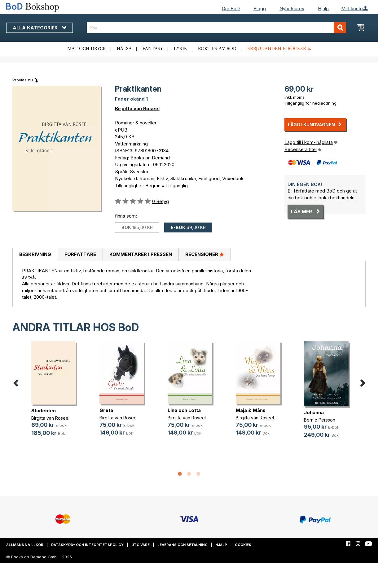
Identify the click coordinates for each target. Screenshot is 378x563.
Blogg (259, 8)
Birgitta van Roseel (137, 108)
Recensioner (204, 254)
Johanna (314, 412)
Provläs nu (22, 79)
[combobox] (216, 27)
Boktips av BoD (217, 49)
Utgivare (140, 545)
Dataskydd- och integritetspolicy (87, 545)
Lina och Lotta (184, 410)
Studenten (43, 411)
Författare (80, 254)
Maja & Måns (251, 410)
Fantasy (153, 49)
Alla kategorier (39, 28)
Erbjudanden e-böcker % (279, 49)
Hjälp (323, 8)
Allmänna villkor (24, 545)
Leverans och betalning (182, 545)
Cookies (243, 545)
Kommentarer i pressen (140, 254)
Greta (106, 410)
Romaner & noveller (135, 123)
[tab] (35, 255)
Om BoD (231, 8)
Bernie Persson (319, 419)
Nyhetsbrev (291, 8)
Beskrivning (35, 254)
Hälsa (124, 49)
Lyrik (180, 49)
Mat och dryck (86, 49)
